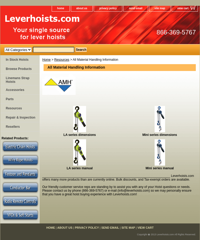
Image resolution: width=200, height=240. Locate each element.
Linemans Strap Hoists (17, 80)
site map (160, 8)
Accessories (15, 90)
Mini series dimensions (159, 135)
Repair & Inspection (20, 117)
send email (136, 8)
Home (46, 60)
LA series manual (80, 168)
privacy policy (108, 8)
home (60, 8)
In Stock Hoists (17, 60)
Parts (10, 99)
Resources (61, 60)
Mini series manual (160, 168)
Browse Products (19, 69)
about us (81, 8)
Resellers (13, 127)
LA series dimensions (80, 135)
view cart (182, 8)
